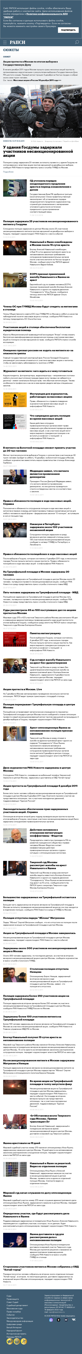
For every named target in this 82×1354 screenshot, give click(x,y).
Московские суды (14, 1308)
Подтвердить (68, 30)
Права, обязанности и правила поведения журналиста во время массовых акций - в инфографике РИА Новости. (48, 403)
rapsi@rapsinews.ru (57, 1311)
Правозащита (13, 1298)
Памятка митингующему (45, 633)
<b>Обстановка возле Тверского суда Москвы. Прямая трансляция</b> (50, 1118)
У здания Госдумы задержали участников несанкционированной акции (38, 151)
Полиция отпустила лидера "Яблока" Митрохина (34, 918)
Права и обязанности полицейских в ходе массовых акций (40, 554)
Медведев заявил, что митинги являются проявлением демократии (49, 474)
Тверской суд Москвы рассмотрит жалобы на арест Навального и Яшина (48, 865)
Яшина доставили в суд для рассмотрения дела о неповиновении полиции (47, 1237)
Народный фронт (14, 1330)
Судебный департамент (17, 1305)
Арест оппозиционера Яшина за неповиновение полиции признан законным (51, 730)
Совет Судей (12, 1301)
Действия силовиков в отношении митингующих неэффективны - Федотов (46, 833)
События (10, 1314)
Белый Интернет (14, 1327)
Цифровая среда (14, 1323)
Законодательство (15, 1317)
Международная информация (20, 1320)
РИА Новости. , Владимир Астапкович (46, 141)
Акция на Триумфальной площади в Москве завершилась (39, 933)
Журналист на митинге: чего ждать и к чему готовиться (37, 371)
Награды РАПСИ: (14, 1336)
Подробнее (8, 171)
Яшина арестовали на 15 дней (21, 1143)
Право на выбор (14, 1311)
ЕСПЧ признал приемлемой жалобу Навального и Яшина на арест (49, 277)
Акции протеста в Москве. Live (22, 689)
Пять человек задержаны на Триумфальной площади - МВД (40, 592)
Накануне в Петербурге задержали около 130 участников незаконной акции (51, 527)
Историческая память (16, 1333)
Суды (9, 1295)
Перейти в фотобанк (71, 141)
